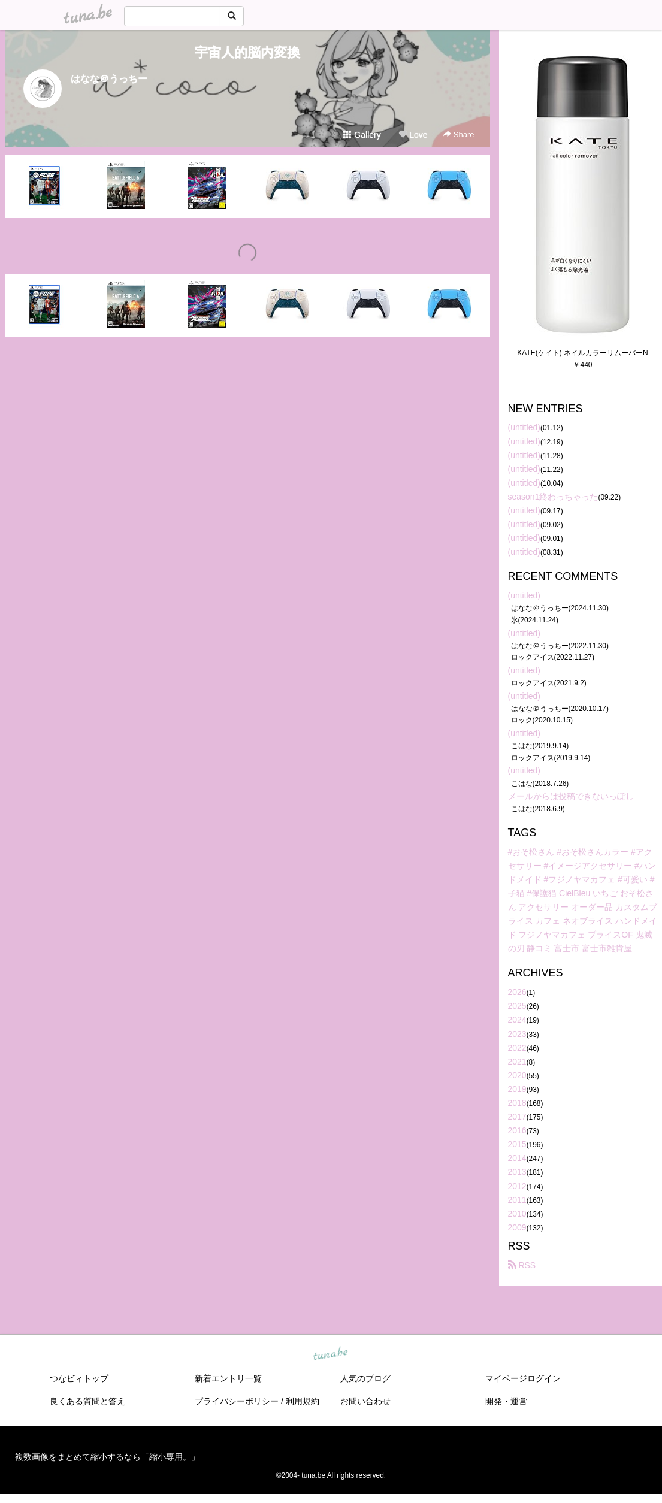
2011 (517, 1200)
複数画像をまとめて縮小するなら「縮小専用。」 (107, 1457)
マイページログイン (523, 1378)
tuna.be (330, 1354)
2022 (517, 1048)
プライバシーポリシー (237, 1401)
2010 (517, 1213)
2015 (517, 1144)
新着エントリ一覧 (228, 1378)
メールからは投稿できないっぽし (571, 796)
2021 (517, 1061)
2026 (517, 992)
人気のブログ (365, 1378)
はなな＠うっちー (109, 79)
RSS (522, 1265)
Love (412, 135)
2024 (517, 1019)
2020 (517, 1075)
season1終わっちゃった (553, 496)
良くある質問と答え (87, 1401)
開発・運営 (506, 1401)
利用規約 (302, 1401)
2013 (517, 1172)
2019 (517, 1089)
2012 (517, 1186)
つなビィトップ (79, 1378)
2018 (517, 1103)
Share (458, 134)
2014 (517, 1158)
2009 (517, 1227)
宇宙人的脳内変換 (247, 52)
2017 (517, 1116)
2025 (517, 1006)
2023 (517, 1034)
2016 (517, 1130)
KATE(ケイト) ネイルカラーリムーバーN (582, 353)
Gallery (361, 135)
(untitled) (524, 427)
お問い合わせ (365, 1401)
